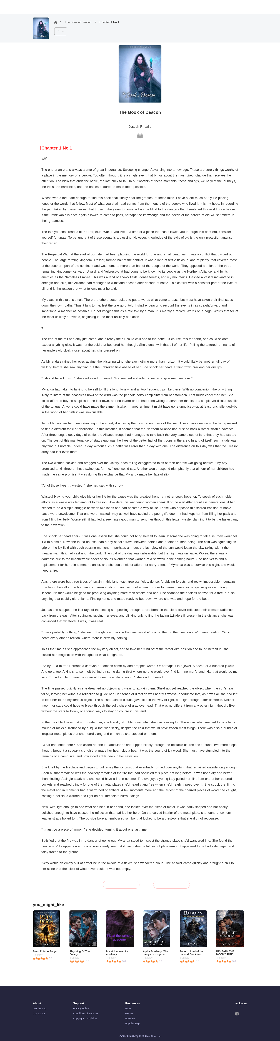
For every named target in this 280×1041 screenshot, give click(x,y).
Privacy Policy (81, 1008)
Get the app (39, 1008)
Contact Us (39, 1013)
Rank (128, 1008)
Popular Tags (132, 1023)
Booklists (130, 1018)
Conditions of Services (85, 1013)
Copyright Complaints (85, 1018)
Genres (129, 1013)
